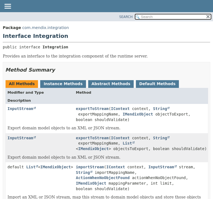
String (160, 108)
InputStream (20, 108)
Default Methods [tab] (157, 84)
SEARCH (126, 17)
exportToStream (92, 108)
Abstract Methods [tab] (111, 84)
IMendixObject (138, 114)
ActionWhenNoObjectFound (103, 178)
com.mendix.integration (45, 27)
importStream (90, 167)
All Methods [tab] (22, 84)
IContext (120, 108)
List (127, 143)
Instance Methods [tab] (63, 84)
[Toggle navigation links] (7, 7)
